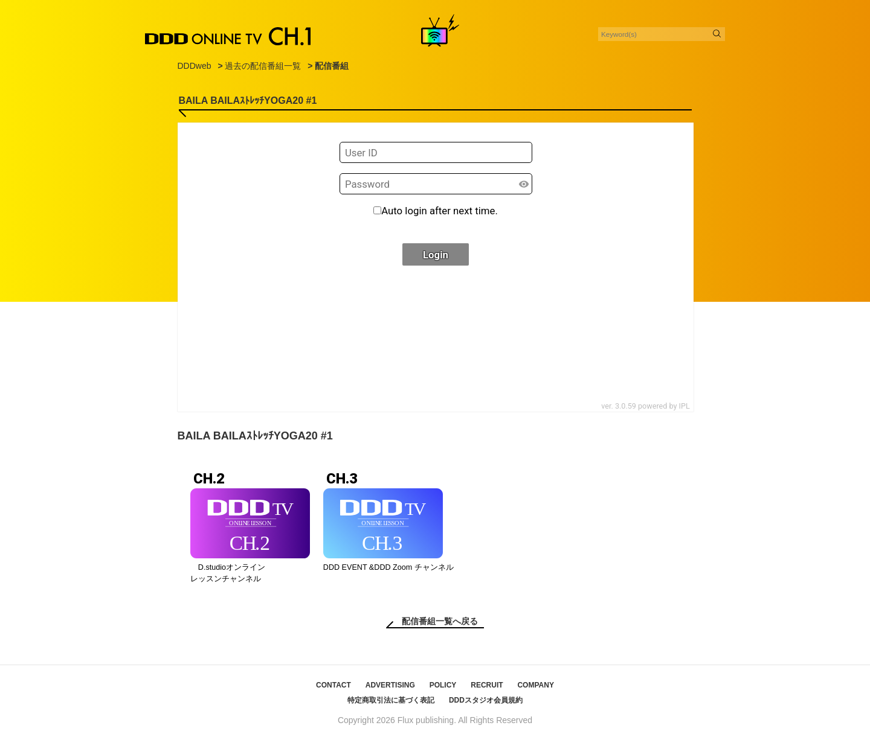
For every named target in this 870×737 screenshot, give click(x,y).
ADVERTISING (390, 685)
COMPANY (535, 685)
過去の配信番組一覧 (263, 66)
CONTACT (333, 685)
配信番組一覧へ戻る (440, 621)
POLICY (443, 685)
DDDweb (194, 66)
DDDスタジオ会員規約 (486, 700)
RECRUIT (487, 685)
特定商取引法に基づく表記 (390, 700)
